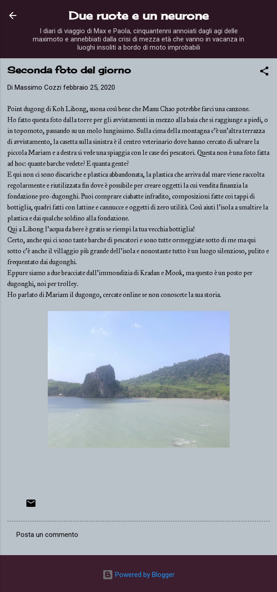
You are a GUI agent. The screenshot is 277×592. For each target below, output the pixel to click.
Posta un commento (47, 535)
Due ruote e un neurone (139, 15)
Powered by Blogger (138, 575)
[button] (264, 73)
